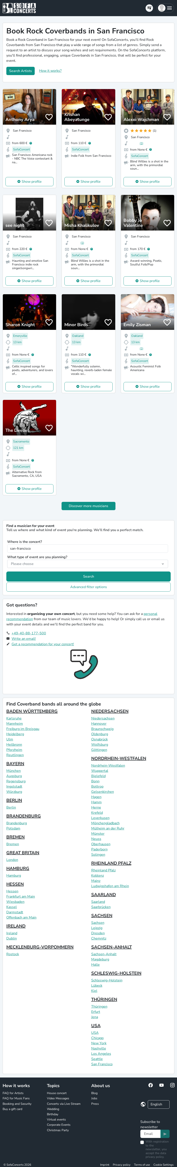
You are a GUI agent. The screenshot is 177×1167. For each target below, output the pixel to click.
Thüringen (99, 1006)
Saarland (98, 901)
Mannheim (14, 723)
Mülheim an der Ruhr (107, 828)
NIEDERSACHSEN (110, 711)
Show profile (32, 181)
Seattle (97, 1059)
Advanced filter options (88, 587)
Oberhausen (100, 844)
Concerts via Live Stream (64, 1104)
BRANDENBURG (23, 816)
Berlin (11, 807)
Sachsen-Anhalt (104, 954)
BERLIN (14, 800)
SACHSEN (101, 916)
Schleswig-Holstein (106, 980)
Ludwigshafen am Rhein (110, 886)
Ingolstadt (14, 786)
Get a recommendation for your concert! (43, 644)
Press (95, 1104)
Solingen (98, 854)
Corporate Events (58, 1125)
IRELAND (16, 926)
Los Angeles (101, 1053)
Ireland (11, 933)
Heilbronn (14, 744)
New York (99, 1043)
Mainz (95, 880)
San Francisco (102, 1064)
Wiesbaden (15, 901)
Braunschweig (102, 728)
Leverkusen (100, 818)
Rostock (12, 954)
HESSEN (15, 884)
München (13, 770)
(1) (141, 143)
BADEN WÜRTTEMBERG (32, 711)
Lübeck (96, 985)
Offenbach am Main (21, 917)
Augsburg (14, 776)
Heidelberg (15, 734)
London (12, 859)
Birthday (52, 1114)
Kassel (11, 907)
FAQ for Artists (13, 1093)
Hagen (96, 797)
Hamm (96, 802)
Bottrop (97, 786)
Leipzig (96, 928)
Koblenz (97, 875)
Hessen (12, 891)
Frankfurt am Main (20, 896)
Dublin (11, 938)
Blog (94, 1093)
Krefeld (97, 812)
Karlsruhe (14, 718)
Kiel (94, 990)
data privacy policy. (156, 1155)
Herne (96, 807)
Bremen (12, 844)
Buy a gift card (12, 1109)
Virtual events (56, 1119)
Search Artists (20, 71)
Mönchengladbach (105, 823)
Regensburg (16, 781)
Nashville (98, 1048)
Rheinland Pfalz (103, 870)
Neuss (96, 839)
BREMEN (15, 837)
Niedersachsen (103, 718)
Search (88, 576)
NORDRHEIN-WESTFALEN (118, 758)
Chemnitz (98, 938)
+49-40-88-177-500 (29, 633)
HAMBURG (17, 868)
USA (96, 1026)
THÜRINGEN (104, 999)
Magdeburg (100, 959)
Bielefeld (98, 776)
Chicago (97, 1038)
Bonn (95, 781)
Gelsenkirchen (102, 791)
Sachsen (97, 922)
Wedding (53, 1109)
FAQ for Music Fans (16, 1098)
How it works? (50, 70)
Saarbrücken (101, 907)
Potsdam (13, 828)
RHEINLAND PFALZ (111, 863)
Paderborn (99, 849)
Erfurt (95, 1011)
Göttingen (99, 749)
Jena (94, 1017)
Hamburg (13, 875)
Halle (95, 964)
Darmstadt (14, 912)
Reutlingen (15, 755)
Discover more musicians (88, 506)
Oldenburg (99, 734)
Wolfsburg (99, 744)
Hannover (99, 723)
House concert (57, 1093)
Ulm (9, 739)
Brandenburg (16, 823)
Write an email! (24, 638)
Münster (98, 833)
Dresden (98, 933)
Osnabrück (99, 739)
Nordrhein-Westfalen (108, 765)
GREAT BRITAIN (22, 853)
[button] (165, 8)
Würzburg (14, 791)
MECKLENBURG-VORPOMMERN (40, 947)
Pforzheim (14, 749)
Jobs (94, 1098)
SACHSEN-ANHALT (111, 947)
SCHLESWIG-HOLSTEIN (116, 973)
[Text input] (150, 1134)
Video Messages (58, 1098)
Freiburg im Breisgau (22, 728)
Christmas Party (58, 1130)
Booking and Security (17, 1104)
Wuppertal (99, 770)
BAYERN (15, 764)
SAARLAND (103, 895)
